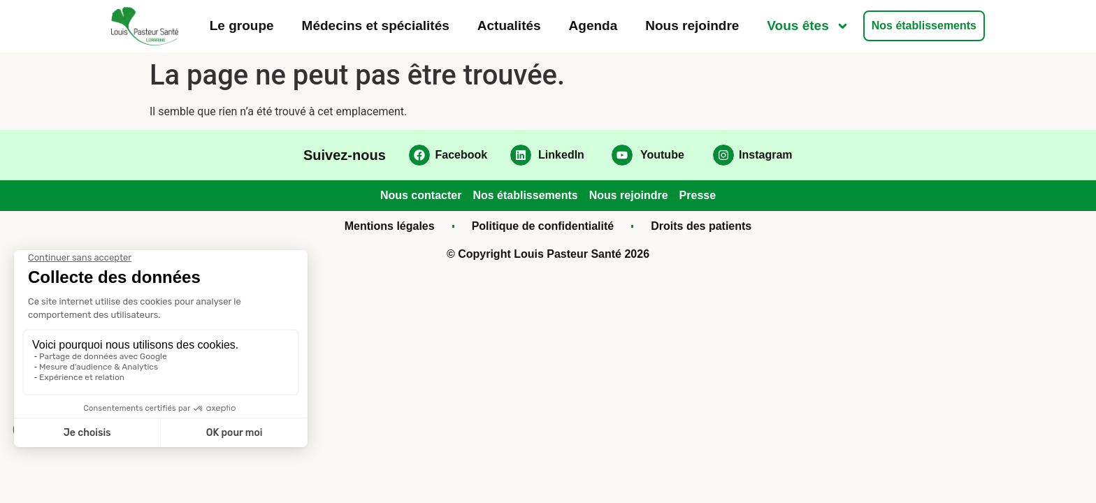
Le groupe (242, 25)
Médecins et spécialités (375, 25)
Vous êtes (808, 26)
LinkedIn (561, 155)
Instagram (765, 155)
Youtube (662, 155)
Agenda (593, 25)
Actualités (509, 25)
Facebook (461, 155)
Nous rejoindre (692, 25)
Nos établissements (924, 25)
